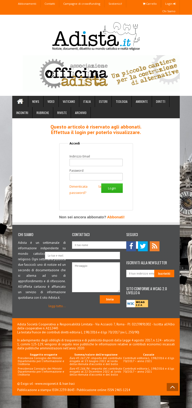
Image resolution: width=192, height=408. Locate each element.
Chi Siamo (169, 11)
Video (51, 101)
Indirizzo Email (80, 156)
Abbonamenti (27, 3)
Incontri (22, 113)
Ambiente (142, 101)
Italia (87, 101)
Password (77, 170)
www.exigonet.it (46, 384)
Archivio (80, 113)
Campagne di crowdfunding (81, 3)
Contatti (49, 3)
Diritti (160, 101)
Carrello (150, 3)
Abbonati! (115, 217)
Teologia (122, 101)
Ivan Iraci (68, 384)
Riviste (62, 113)
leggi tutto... (57, 306)
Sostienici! (115, 3)
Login (170, 3)
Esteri (103, 101)
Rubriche (42, 113)
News (35, 101)
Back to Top (172, 387)
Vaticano (69, 101)
